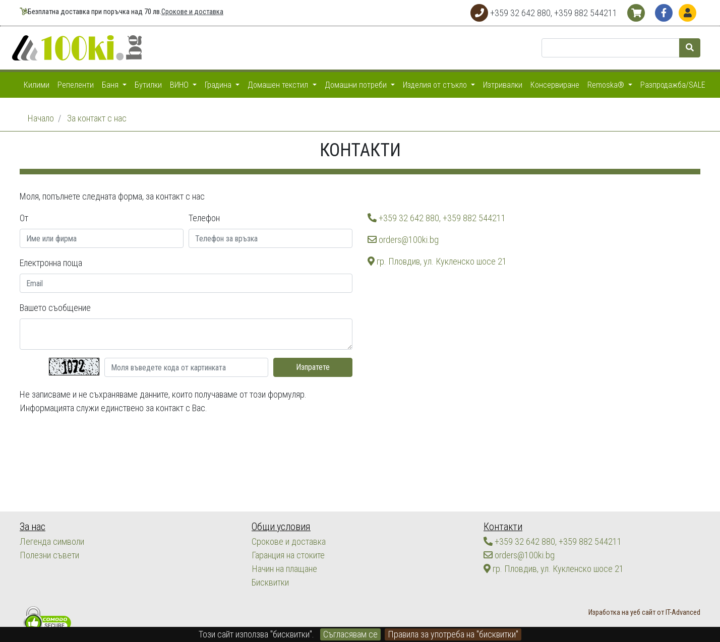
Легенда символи (52, 541)
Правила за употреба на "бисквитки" (453, 634)
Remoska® (606, 85)
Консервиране (554, 85)
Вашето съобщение (55, 307)
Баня (111, 85)
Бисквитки (270, 582)
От (24, 218)
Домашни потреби (357, 85)
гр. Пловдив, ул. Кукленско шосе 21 (437, 261)
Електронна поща (51, 263)
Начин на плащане (284, 568)
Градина (219, 85)
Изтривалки (502, 85)
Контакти (502, 527)
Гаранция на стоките (288, 555)
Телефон (204, 218)
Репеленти (75, 85)
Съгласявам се (350, 634)
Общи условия (281, 527)
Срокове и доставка (192, 12)
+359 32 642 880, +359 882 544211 (437, 218)
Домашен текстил (279, 85)
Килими (36, 85)
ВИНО (180, 85)
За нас (32, 527)
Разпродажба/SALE (672, 85)
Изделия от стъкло (436, 85)
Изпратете (313, 367)
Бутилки (148, 85)
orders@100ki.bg (403, 239)
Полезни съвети (49, 555)
